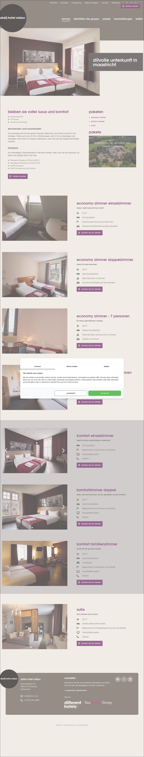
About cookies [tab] (72, 366)
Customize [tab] (70, 393)
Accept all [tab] (105, 393)
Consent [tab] (37, 366)
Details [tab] (106, 366)
